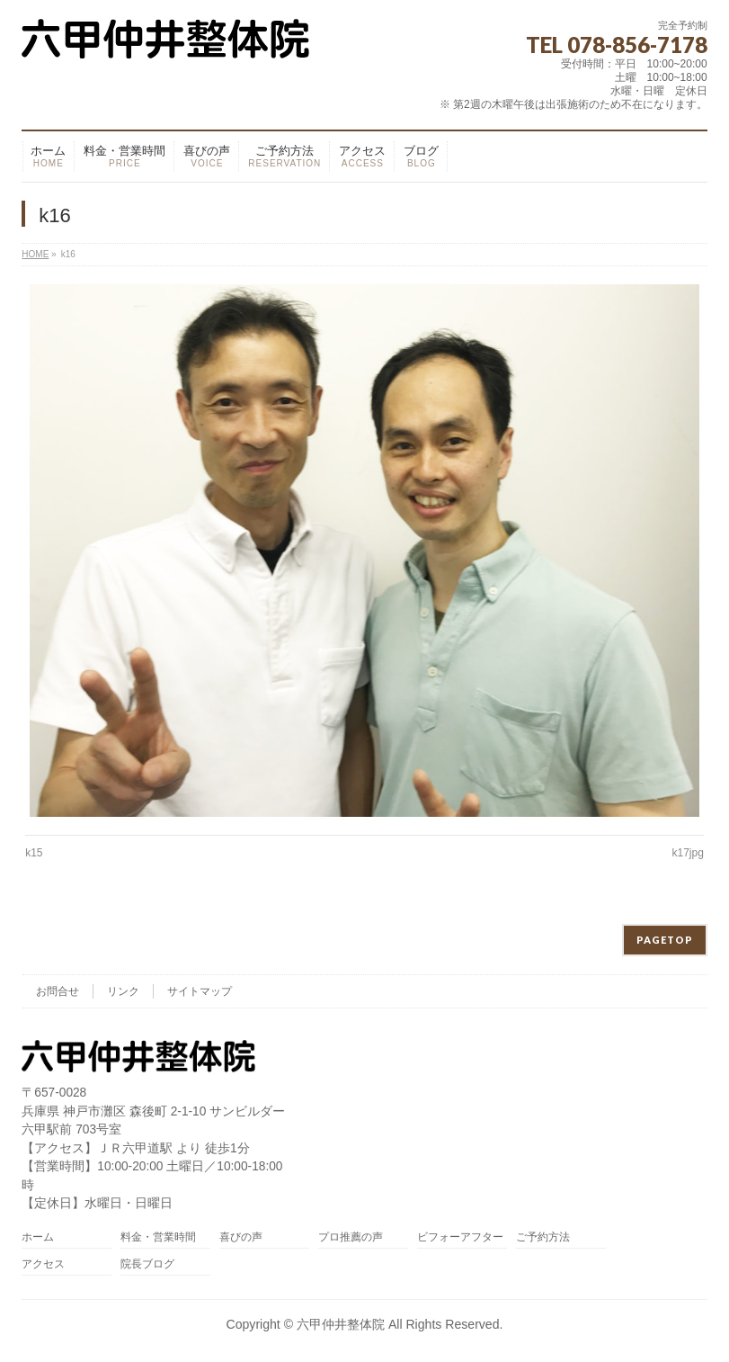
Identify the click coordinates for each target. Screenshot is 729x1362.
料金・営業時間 (158, 1237)
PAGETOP (664, 939)
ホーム (38, 1237)
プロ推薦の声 (350, 1237)
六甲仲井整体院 (341, 1324)
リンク (123, 991)
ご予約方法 (543, 1237)
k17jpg (687, 853)
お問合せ (57, 991)
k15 (33, 853)
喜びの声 (240, 1237)
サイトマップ (199, 991)
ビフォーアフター (460, 1237)
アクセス (43, 1264)
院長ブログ (147, 1264)
